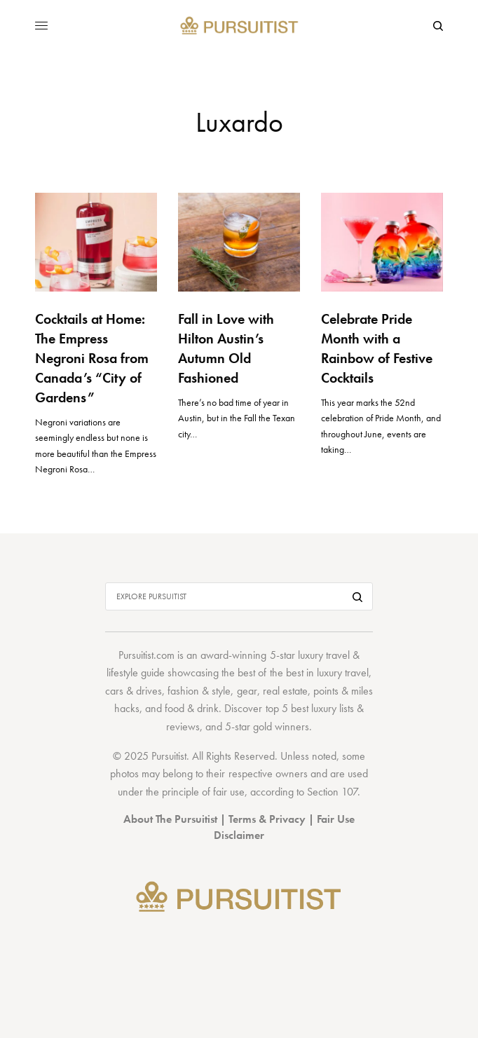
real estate (285, 690)
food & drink (192, 708)
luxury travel (343, 672)
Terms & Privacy (267, 819)
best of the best (270, 672)
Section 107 (332, 791)
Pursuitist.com (146, 655)
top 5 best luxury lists (310, 708)
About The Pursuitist (170, 819)
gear (247, 690)
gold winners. (282, 726)
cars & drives (133, 690)
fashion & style (199, 690)
